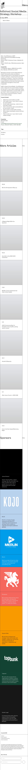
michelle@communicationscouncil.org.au (11, 123)
